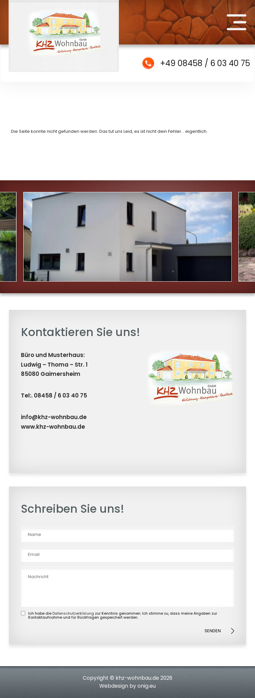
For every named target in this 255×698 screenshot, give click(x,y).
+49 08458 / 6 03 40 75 (205, 63)
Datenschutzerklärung (73, 613)
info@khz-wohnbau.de (54, 417)
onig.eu (146, 685)
